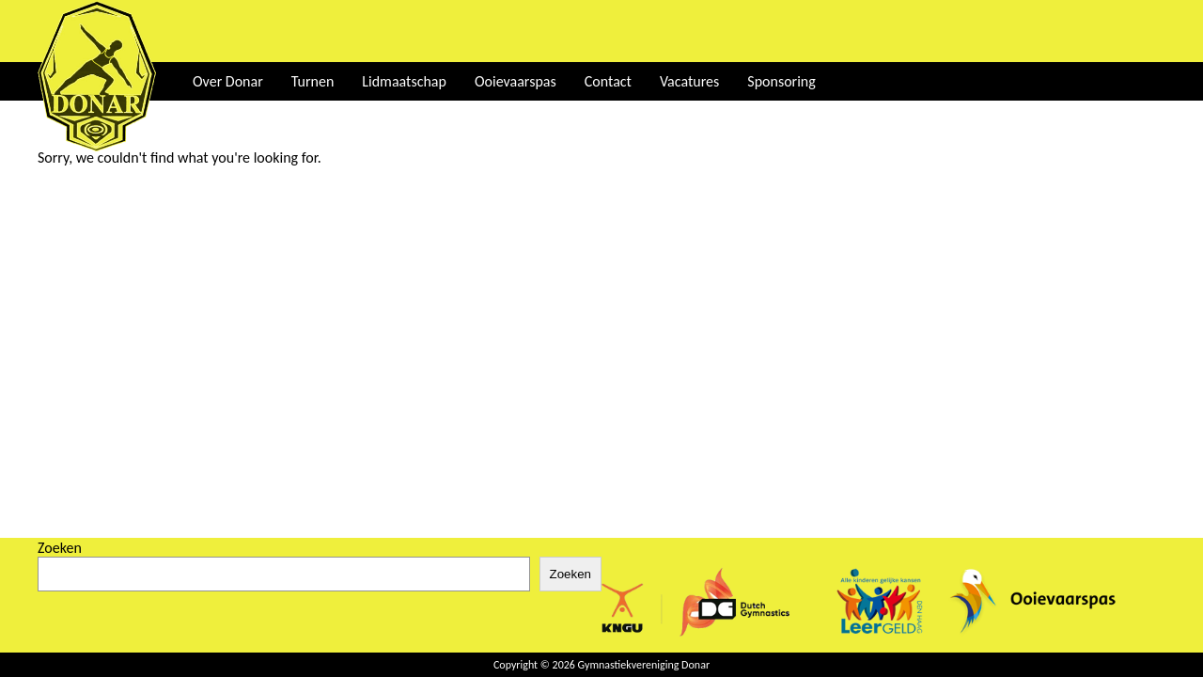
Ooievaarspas (515, 81)
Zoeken (60, 548)
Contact (608, 81)
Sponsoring (781, 81)
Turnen (313, 81)
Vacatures (689, 81)
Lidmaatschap (404, 81)
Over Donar (228, 81)
